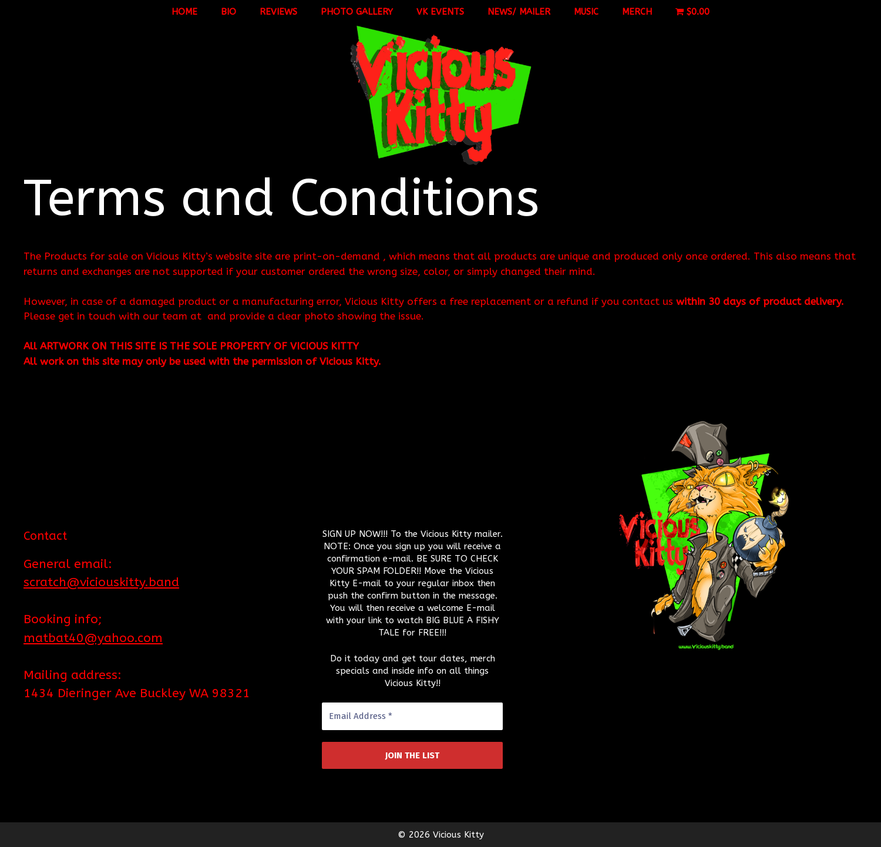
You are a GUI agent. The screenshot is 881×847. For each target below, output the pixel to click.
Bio (228, 11)
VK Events (440, 11)
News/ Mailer (518, 11)
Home (184, 11)
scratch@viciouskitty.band (101, 582)
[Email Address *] (412, 716)
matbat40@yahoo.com (93, 638)
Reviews (278, 11)
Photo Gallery (357, 11)
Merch (637, 11)
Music (586, 11)
